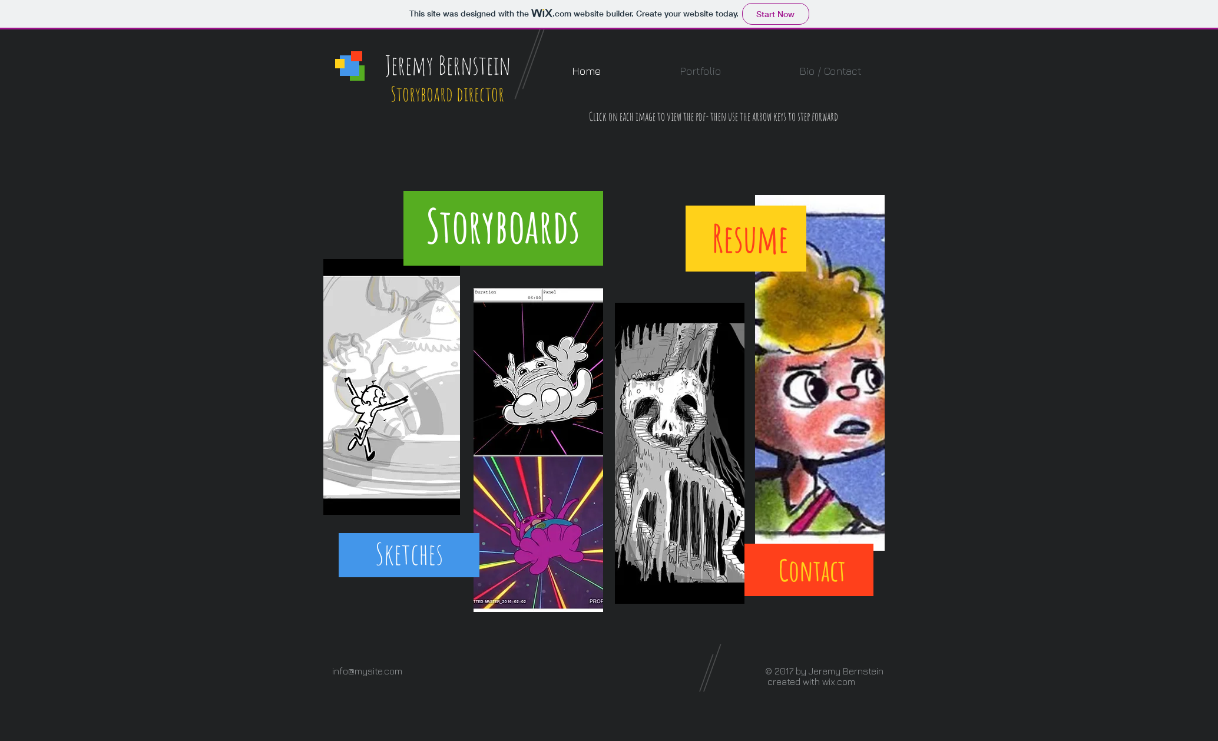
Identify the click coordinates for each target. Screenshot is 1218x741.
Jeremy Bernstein (448, 64)
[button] (700, 71)
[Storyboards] (503, 226)
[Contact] (812, 570)
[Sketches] (409, 553)
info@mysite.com (367, 671)
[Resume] (750, 238)
